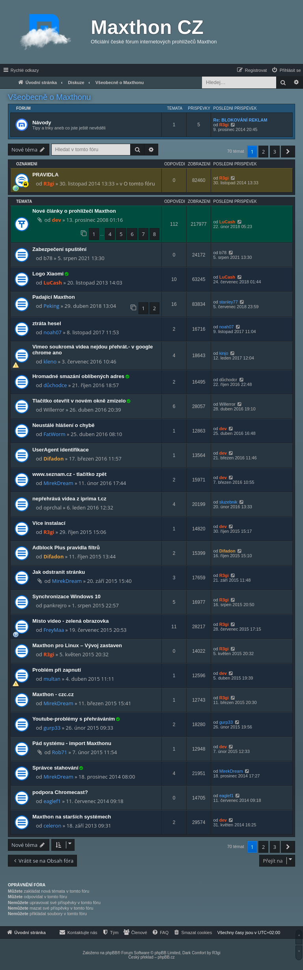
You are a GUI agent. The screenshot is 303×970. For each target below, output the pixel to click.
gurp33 (51, 727)
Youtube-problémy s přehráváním (73, 719)
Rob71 (59, 752)
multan (51, 678)
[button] (288, 151)
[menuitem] (286, 70)
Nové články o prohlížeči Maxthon (74, 211)
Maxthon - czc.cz (53, 694)
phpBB (111, 953)
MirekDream (58, 483)
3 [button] (274, 151)
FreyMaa (53, 629)
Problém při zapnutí (56, 670)
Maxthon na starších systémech (71, 817)
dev (56, 219)
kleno (49, 361)
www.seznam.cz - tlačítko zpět (69, 474)
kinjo (223, 353)
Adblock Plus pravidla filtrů (66, 548)
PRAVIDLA (45, 175)
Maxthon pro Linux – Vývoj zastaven (77, 645)
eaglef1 (52, 801)
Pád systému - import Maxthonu (71, 743)
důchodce (55, 385)
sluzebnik (228, 502)
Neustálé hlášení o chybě (63, 425)
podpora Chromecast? (60, 792)
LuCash (227, 221)
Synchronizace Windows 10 (66, 596)
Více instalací (48, 523)
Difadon (53, 458)
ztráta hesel (46, 323)
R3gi (224, 124)
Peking (51, 305)
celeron (52, 825)
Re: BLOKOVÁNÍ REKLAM (240, 120)
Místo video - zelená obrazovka (70, 621)
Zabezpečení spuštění (59, 249)
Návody (41, 122)
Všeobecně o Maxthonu (49, 97)
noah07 (52, 332)
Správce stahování (55, 768)
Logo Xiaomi (48, 274)
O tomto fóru (139, 183)
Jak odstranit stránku (58, 572)
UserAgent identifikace (60, 450)
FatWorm (54, 434)
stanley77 (228, 302)
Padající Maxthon (53, 297)
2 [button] (263, 151)
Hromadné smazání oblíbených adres (78, 376)
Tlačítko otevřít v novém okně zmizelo (79, 401)
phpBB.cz (166, 957)
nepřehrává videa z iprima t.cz (69, 499)
